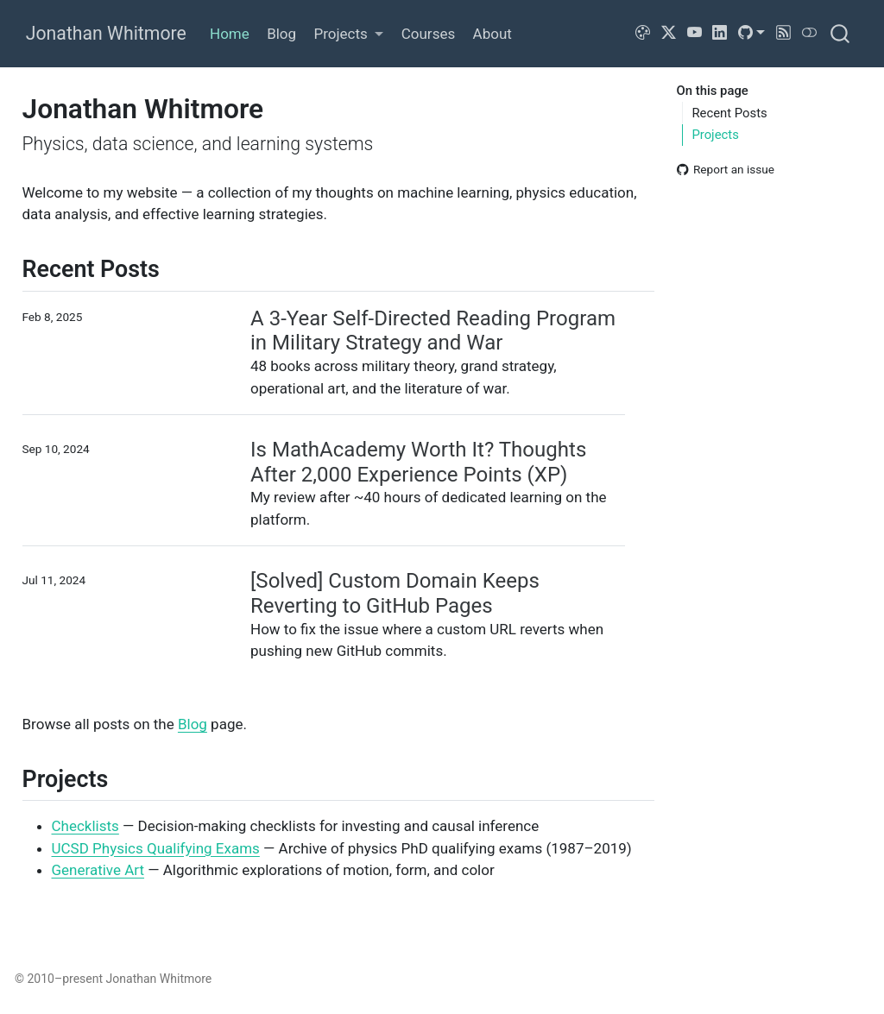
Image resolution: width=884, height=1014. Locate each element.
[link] (348, 34)
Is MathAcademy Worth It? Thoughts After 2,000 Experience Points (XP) (418, 462)
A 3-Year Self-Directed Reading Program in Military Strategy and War (433, 331)
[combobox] (841, 33)
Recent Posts (729, 113)
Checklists (85, 826)
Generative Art (98, 870)
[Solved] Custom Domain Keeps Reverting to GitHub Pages (395, 593)
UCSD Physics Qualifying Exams (156, 848)
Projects (714, 134)
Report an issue (725, 169)
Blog (192, 724)
